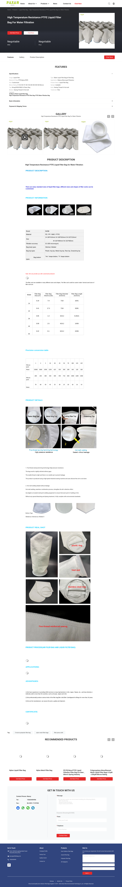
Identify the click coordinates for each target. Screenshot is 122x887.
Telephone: (60, 825)
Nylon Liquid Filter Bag (17, 770)
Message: (60, 795)
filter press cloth (58, 732)
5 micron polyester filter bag (23, 732)
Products (14, 9)
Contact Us (42, 861)
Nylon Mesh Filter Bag (44, 770)
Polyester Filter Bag (65, 858)
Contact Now (63, 835)
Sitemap (52, 881)
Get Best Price (14, 33)
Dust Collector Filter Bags (67, 851)
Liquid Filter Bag (23, 9)
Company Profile (43, 851)
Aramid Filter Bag (65, 855)
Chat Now (31, 33)
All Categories (64, 861)
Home (9, 9)
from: (59, 816)
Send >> (87, 873)
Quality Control (43, 858)
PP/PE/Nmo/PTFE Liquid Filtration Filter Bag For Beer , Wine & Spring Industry (74, 772)
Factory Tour (43, 854)
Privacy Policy (69, 881)
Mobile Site (59, 881)
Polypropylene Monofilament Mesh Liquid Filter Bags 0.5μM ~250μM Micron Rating (101, 772)
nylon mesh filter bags (42, 732)
